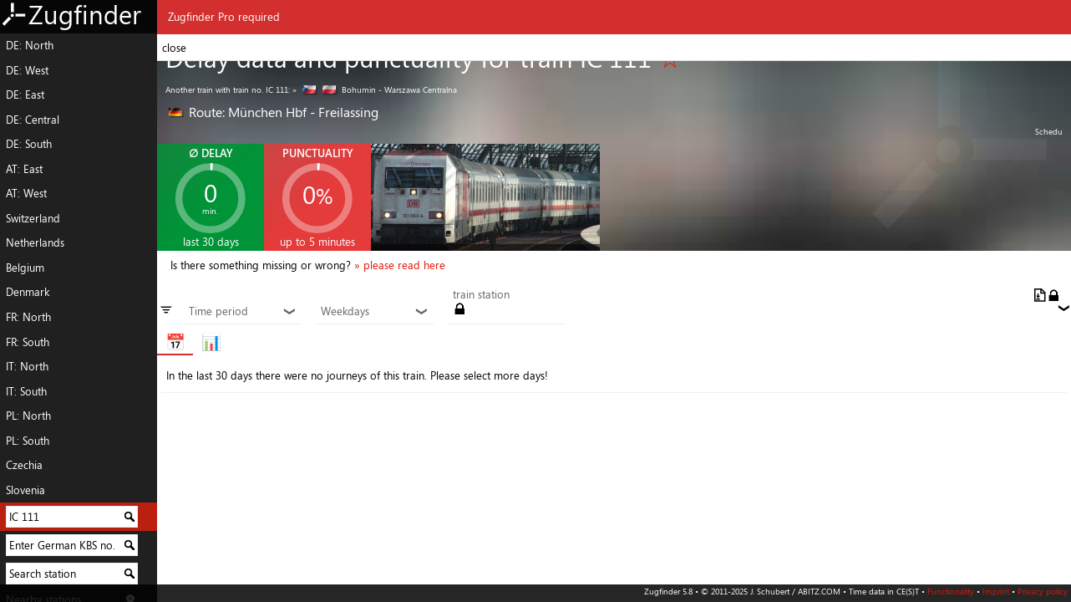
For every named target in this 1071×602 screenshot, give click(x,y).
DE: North (29, 45)
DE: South (29, 143)
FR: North (28, 316)
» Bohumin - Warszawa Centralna (374, 89)
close (174, 47)
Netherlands (35, 242)
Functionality (950, 591)
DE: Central (32, 119)
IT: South (26, 391)
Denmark (27, 291)
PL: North (28, 415)
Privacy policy (1043, 591)
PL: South (27, 440)
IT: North (27, 366)
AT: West (26, 193)
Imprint (995, 591)
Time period (242, 312)
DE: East (25, 94)
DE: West (27, 70)
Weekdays (374, 312)
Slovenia (25, 489)
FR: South (27, 341)
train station (481, 295)
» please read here (399, 265)
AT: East (24, 168)
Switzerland (33, 218)
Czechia (24, 464)
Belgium (25, 267)
